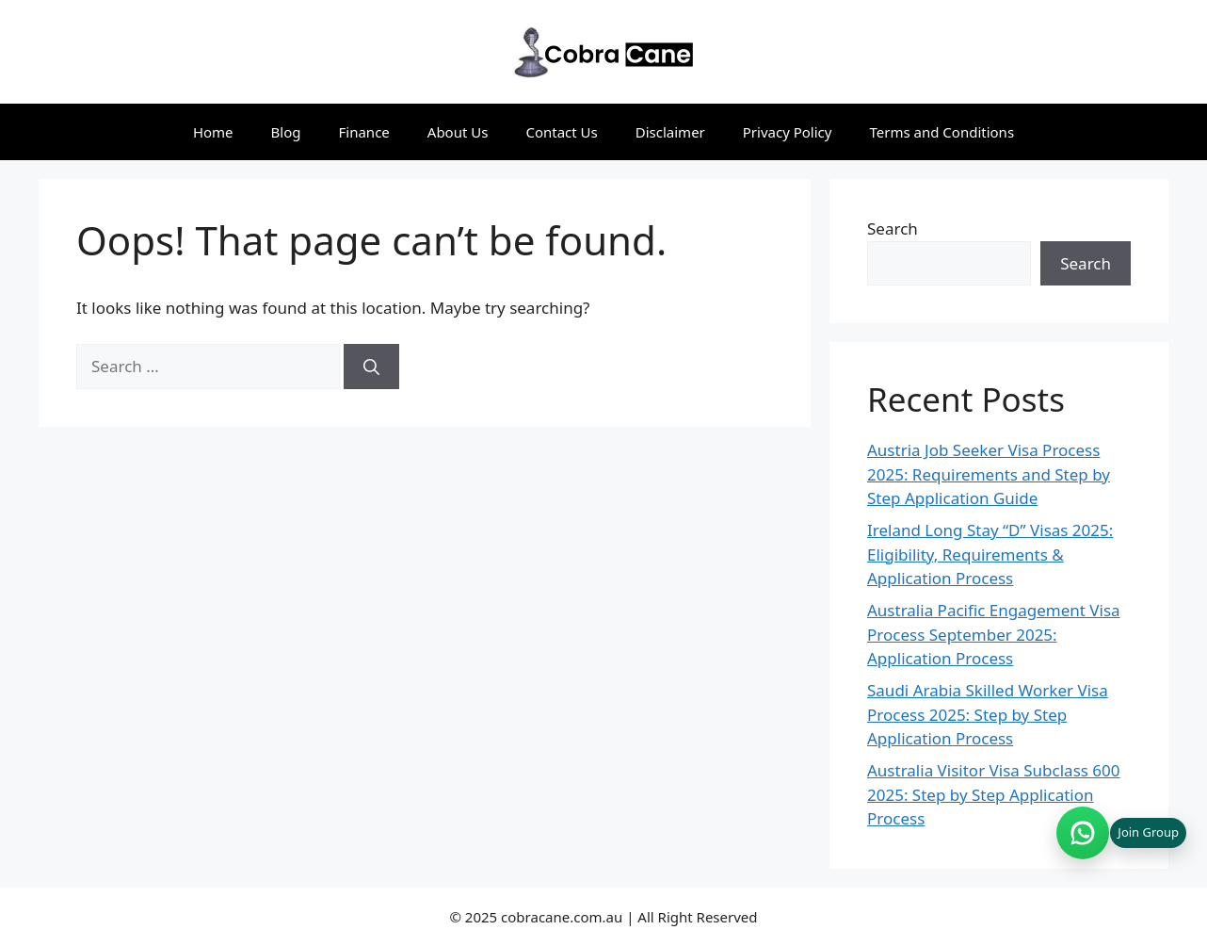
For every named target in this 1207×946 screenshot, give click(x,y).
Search (892, 228)
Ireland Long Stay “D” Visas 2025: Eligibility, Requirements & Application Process (990, 554)
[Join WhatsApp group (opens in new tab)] (1121, 833)
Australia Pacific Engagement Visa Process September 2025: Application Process (993, 634)
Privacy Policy (787, 131)
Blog (286, 131)
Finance (364, 131)
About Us (458, 131)
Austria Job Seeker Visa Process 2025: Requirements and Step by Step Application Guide (988, 474)
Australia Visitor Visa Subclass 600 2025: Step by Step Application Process (993, 794)
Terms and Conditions (941, 131)
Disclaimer (670, 131)
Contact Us (561, 131)
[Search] (371, 366)
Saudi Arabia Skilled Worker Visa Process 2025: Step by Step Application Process (987, 714)
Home (213, 131)
